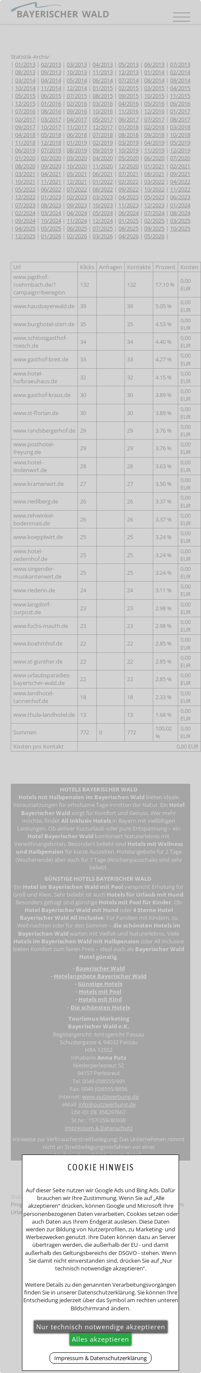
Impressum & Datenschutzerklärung (100, 1358)
